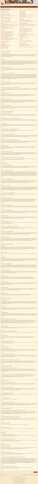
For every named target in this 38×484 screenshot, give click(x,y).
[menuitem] (27, 474)
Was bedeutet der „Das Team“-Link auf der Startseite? (25, 17)
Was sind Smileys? (3, 44)
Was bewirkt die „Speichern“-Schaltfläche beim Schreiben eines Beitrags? (9, 38)
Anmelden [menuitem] (36, 4)
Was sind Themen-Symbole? (4, 48)
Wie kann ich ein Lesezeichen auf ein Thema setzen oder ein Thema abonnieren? (27, 36)
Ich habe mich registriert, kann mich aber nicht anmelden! (7, 14)
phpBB (16, 478)
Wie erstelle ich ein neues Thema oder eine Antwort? (7, 31)
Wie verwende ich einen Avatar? (4, 26)
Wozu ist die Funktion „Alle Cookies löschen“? (6, 18)
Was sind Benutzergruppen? (22, 13)
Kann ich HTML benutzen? (4, 43)
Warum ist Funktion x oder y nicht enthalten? (24, 44)
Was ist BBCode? (3, 42)
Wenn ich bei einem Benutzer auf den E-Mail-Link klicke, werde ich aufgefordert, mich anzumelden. (8, 28)
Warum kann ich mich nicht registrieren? (5, 13)
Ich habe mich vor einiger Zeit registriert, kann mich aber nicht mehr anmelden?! (9, 16)
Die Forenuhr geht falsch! (4, 23)
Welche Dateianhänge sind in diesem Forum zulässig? (25, 40)
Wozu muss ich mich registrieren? (5, 12)
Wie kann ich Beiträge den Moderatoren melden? (6, 37)
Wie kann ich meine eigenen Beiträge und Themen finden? (26, 31)
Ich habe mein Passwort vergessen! (5, 17)
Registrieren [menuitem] (31, 4)
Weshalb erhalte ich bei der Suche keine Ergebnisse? (25, 29)
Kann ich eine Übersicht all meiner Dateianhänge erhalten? (26, 41)
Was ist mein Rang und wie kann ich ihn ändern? (6, 27)
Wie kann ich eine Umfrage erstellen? (5, 33)
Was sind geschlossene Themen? (4, 47)
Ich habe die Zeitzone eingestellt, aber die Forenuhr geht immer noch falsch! (9, 24)
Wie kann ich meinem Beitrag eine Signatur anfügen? (7, 32)
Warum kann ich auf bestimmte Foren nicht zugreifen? (7, 35)
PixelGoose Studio (22, 481)
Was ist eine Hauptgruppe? (22, 16)
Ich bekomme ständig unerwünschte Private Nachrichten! (26, 20)
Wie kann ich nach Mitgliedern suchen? (23, 30)
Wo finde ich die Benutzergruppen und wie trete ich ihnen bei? (26, 14)
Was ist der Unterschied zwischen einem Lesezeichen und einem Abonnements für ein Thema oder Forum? (26, 34)
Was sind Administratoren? (22, 12)
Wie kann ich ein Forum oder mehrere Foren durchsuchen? (26, 28)
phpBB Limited (18, 136)
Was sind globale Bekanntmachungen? (5, 45)
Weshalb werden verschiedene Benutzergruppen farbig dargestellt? (27, 15)
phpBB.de (23, 136)
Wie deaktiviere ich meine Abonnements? (24, 37)
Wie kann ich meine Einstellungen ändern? (6, 21)
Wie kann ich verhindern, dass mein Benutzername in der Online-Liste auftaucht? (9, 22)
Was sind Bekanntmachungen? (4, 46)
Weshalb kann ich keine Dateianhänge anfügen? (6, 36)
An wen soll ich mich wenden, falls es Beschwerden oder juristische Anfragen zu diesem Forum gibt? (28, 46)
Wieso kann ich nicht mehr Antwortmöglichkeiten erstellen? (8, 34)
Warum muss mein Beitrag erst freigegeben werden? (7, 39)
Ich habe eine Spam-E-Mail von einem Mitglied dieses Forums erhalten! (27, 21)
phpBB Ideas (33, 453)
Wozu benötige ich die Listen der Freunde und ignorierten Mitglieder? (27, 24)
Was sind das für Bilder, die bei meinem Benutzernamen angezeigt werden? (9, 25)
